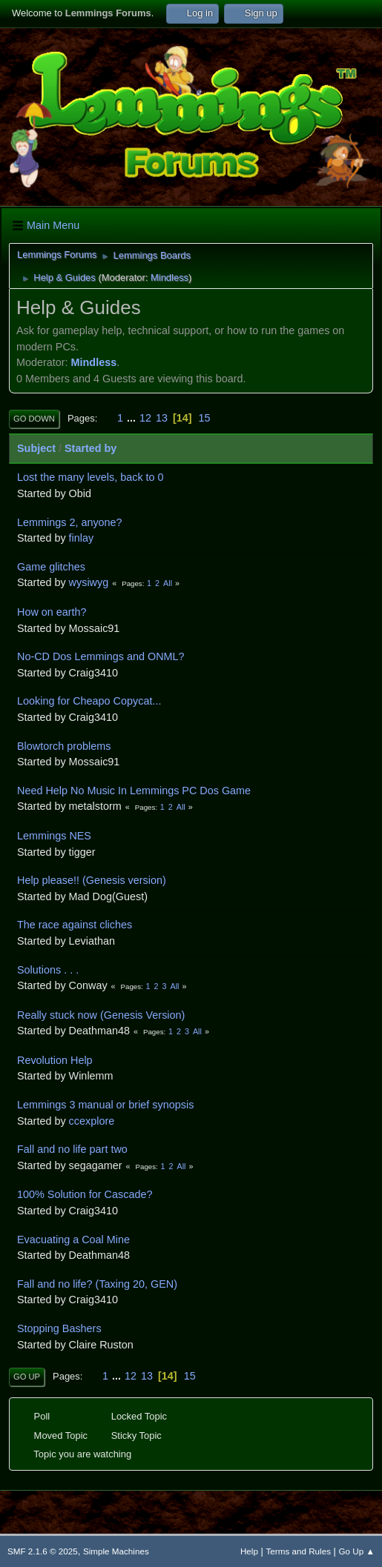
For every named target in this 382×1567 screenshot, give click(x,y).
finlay (81, 538)
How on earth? (52, 612)
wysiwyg (89, 582)
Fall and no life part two (72, 1149)
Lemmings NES (54, 836)
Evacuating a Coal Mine (73, 1239)
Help (249, 1551)
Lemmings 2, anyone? (69, 522)
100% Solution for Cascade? (84, 1194)
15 (205, 418)
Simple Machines (116, 1551)
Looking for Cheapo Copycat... (89, 701)
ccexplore (92, 1121)
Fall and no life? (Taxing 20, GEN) (97, 1284)
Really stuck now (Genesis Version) (101, 1015)
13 (162, 418)
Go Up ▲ (357, 1551)
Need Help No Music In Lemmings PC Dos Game (134, 790)
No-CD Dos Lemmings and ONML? (101, 656)
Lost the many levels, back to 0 (90, 477)
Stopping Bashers (59, 1328)
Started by (90, 448)
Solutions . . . (48, 970)
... (133, 418)
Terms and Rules (298, 1551)
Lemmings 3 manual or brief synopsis (105, 1105)
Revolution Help (55, 1060)
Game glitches (51, 567)
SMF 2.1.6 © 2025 (42, 1551)
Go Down (34, 418)
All (167, 583)
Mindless (169, 277)
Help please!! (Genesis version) (91, 880)
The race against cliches (74, 925)
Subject (36, 448)
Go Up (26, 1376)
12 (145, 418)
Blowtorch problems (64, 746)
